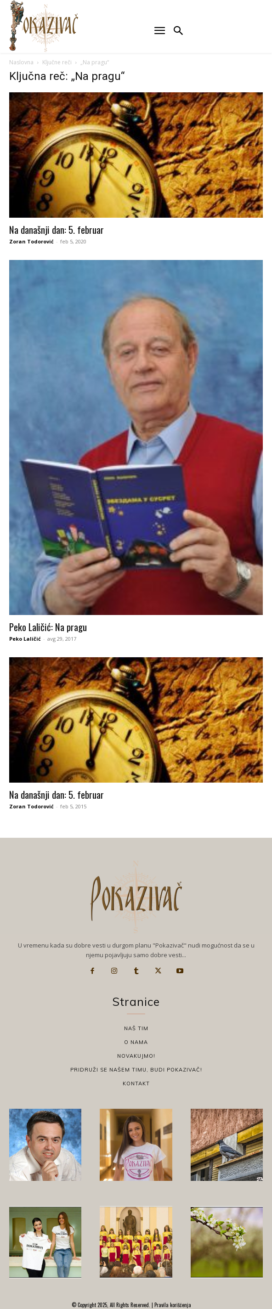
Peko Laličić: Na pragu (48, 627)
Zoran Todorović (31, 241)
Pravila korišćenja (172, 1305)
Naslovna (21, 62)
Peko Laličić (25, 638)
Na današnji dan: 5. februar (56, 229)
